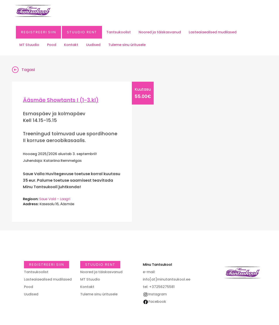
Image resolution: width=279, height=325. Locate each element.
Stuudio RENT (82, 32)
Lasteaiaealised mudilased (212, 32)
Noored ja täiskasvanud (160, 32)
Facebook (154, 301)
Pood (51, 44)
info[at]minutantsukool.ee (166, 279)
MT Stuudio (29, 44)
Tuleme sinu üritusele (127, 44)
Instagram (155, 294)
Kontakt (71, 44)
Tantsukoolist (118, 32)
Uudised (93, 44)
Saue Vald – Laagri (54, 198)
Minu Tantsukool (242, 272)
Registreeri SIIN (38, 32)
